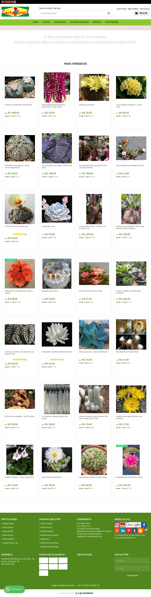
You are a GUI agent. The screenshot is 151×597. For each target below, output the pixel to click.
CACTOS (46, 22)
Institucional (9, 519)
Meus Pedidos (133, 9)
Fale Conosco (145, 9)
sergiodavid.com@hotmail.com (89, 536)
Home (35, 22)
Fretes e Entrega (47, 531)
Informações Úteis (50, 519)
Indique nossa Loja (10, 543)
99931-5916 (99, 2)
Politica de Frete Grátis (50, 543)
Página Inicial (8, 523)
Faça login (57, 8)
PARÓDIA (97, 22)
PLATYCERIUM (111, 22)
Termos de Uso (46, 527)
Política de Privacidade (50, 546)
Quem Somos (122, 9)
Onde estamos (8, 539)
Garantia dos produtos (50, 535)
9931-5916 (142, 2)
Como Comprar (47, 523)
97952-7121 (121, 2)
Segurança (45, 539)
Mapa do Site (8, 531)
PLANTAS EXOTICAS (79, 22)
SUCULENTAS (60, 22)
